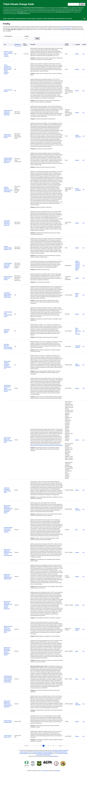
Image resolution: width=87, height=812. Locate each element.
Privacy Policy (45, 770)
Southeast (77, 265)
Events (70, 18)
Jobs (67, 18)
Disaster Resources (60, 18)
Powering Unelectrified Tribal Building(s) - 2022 (8, 248)
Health (44, 18)
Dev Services (57, 770)
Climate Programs (32, 18)
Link (83, 53)
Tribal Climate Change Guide (18, 4)
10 (53, 746)
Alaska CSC (77, 365)
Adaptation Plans (11, 18)
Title (5, 44)
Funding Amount (66, 44)
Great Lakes (77, 345)
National (77, 53)
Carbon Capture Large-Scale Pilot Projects (7, 136)
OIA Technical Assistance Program (7, 331)
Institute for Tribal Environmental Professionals (43, 753)
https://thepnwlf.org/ (21, 12)
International (78, 136)
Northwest (77, 262)
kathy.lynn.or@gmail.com (65, 28)
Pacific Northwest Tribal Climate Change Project (33, 7)
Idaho (76, 529)
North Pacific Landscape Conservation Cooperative (42, 751)
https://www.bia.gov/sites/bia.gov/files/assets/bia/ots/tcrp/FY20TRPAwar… (46, 445)
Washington (77, 509)
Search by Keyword (8, 36)
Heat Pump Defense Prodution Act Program (8, 278)
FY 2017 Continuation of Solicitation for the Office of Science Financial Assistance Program (8, 69)
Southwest (77, 264)
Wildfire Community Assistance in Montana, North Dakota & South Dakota (8, 629)
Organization (17, 45)
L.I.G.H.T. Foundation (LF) (63, 7)
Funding (4, 18)
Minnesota (77, 347)
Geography (27, 36)
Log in (84, 18)
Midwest (77, 268)
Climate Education (51, 18)
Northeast (77, 266)
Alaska (76, 269)
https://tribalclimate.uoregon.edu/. (62, 12)
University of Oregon (57, 750)
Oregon (76, 508)
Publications (39, 18)
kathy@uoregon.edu (54, 756)
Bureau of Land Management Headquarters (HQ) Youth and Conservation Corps (8, 552)
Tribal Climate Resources (21, 18)
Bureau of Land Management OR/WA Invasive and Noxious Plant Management (8, 703)
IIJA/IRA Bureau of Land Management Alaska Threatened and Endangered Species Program (8, 679)
